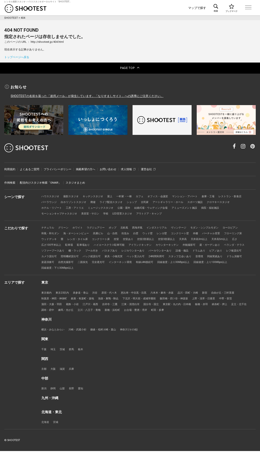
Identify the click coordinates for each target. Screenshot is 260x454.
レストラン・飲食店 (53, 201)
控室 (144, 239)
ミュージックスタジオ (134, 206)
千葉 (44, 351)
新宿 (215, 293)
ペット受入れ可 (198, 256)
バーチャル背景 (221, 233)
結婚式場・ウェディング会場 (188, 206)
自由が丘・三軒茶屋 (234, 293)
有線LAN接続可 (234, 262)
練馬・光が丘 (88, 311)
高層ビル (102, 233)
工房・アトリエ (106, 206)
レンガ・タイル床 (103, 239)
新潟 (44, 391)
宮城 (56, 425)
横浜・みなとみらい (53, 331)
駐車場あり (117, 245)
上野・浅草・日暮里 (215, 299)
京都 (44, 371)
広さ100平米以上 (83, 245)
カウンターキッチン (206, 245)
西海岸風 (143, 227)
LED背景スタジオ (151, 212)
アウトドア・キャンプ (180, 212)
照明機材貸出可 (128, 256)
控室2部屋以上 (176, 239)
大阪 (53, 371)
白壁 (142, 233)
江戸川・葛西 (93, 305)
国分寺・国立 (158, 305)
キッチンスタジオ (96, 195)
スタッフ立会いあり (53, 262)
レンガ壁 (169, 233)
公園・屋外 (159, 206)
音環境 (74, 262)
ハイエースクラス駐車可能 (144, 245)
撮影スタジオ (73, 195)
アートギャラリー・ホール (205, 201)
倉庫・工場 (219, 195)
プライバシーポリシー (57, 167)
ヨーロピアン (242, 227)
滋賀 (63, 371)
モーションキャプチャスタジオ (84, 212)
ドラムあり (48, 256)
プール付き (148, 251)
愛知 (82, 391)
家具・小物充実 (175, 256)
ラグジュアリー (99, 227)
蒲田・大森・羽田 (52, 305)
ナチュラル (48, 227)
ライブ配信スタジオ (144, 201)
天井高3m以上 (232, 239)
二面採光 (168, 262)
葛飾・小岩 (74, 305)
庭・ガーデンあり (52, 251)
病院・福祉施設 (51, 212)
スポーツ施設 (234, 201)
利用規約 (9, 167)
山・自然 (117, 233)
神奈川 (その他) (135, 331)
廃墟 (125, 201)
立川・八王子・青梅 (113, 311)
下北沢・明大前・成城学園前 (146, 299)
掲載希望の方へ (85, 167)
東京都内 (46, 293)
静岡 (53, 391)
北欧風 (129, 227)
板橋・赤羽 (212, 305)
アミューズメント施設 (223, 206)
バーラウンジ (78, 201)
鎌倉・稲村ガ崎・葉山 (107, 331)
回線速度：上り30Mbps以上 (59, 268)
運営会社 (148, 167)
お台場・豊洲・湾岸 (162, 311)
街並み (131, 233)
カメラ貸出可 (106, 256)
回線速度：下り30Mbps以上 (138, 268)
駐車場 (102, 245)
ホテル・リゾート (81, 206)
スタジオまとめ (75, 181)
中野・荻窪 (239, 299)
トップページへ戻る (16, 57)
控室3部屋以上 (198, 239)
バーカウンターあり (220, 251)
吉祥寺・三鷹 (114, 305)
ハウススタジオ (51, 195)
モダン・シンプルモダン (215, 227)
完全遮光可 (185, 262)
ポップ (117, 227)
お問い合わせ (108, 167)
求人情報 (128, 167)
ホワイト (79, 227)
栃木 (82, 351)
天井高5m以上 (50, 245)
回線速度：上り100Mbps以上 (99, 268)
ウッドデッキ (73, 239)
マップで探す (197, 8)
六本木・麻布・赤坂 (169, 293)
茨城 (63, 351)
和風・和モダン (51, 233)
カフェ (146, 195)
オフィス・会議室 (165, 195)
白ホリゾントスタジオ (105, 201)
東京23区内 (63, 293)
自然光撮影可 (150, 262)
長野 (73, 391)
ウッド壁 (154, 233)
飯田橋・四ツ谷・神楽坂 (183, 299)
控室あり (157, 239)
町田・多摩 (186, 311)
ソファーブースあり (106, 251)
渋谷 (98, 293)
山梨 (63, 391)
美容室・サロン (117, 212)
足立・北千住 (49, 311)
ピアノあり (66, 256)
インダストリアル (164, 227)
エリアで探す (172, 8)
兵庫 (73, 371)
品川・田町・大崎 (197, 293)
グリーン (64, 227)
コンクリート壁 (188, 233)
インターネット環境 (208, 262)
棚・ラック (130, 251)
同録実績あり (91, 262)
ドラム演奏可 (111, 262)
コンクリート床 (128, 239)
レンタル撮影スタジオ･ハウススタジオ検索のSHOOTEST (25, 8)
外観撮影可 (230, 245)
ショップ (166, 201)
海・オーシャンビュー (78, 233)
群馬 (73, 351)
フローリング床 (51, 239)
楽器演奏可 (131, 262)
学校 (134, 212)
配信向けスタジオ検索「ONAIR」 (40, 181)
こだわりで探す (144, 8)
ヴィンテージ (187, 227)
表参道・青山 (83, 293)
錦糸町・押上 (231, 305)
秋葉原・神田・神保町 (55, 299)
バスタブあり (167, 251)
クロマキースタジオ (53, 206)
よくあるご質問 (29, 167)
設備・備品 (244, 251)
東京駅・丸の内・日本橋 (186, 305)
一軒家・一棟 (129, 195)
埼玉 (53, 351)
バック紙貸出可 (151, 256)
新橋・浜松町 (138, 311)
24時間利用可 (220, 256)
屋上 (114, 195)
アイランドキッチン (177, 245)
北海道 (45, 425)
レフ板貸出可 (85, 256)
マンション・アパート (194, 195)
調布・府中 (69, 311)
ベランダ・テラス (79, 251)
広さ (66, 245)
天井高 (215, 239)
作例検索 (9, 181)
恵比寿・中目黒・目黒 (139, 293)
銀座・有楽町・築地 (85, 299)
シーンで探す (118, 8)
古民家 (180, 201)
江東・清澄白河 (136, 305)
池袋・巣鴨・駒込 (113, 299)
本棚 (205, 233)
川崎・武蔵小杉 (80, 331)
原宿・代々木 (113, 293)
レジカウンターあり (191, 251)
